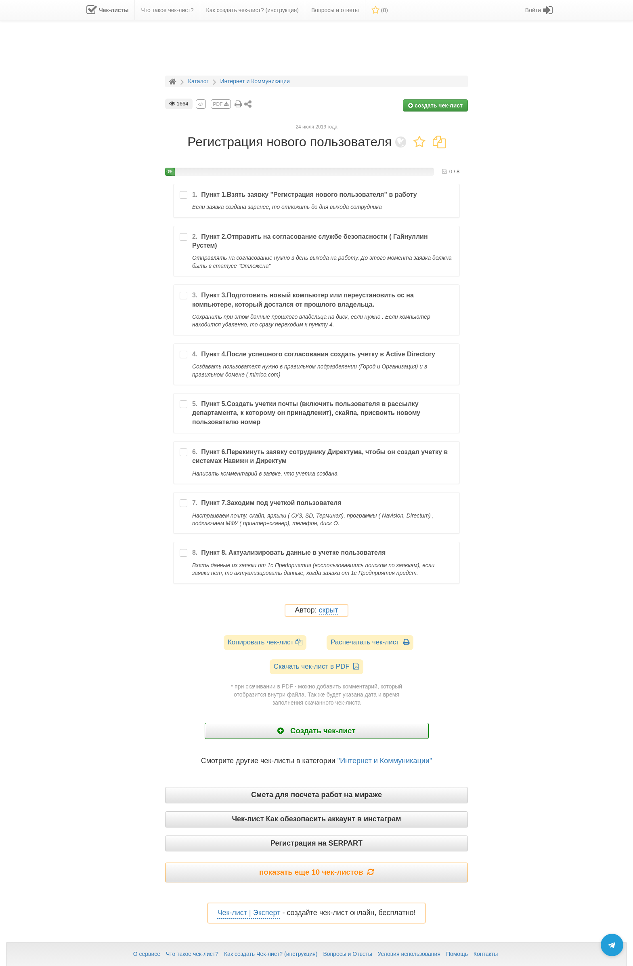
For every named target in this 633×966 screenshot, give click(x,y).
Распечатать (370, 642)
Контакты (486, 954)
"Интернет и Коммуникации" (384, 761)
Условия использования (409, 954)
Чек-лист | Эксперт (248, 913)
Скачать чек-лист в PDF (317, 666)
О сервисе (146, 954)
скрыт (328, 610)
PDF (220, 104)
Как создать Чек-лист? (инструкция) (271, 954)
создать (435, 105)
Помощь (457, 954)
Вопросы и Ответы (347, 954)
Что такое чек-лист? (192, 954)
